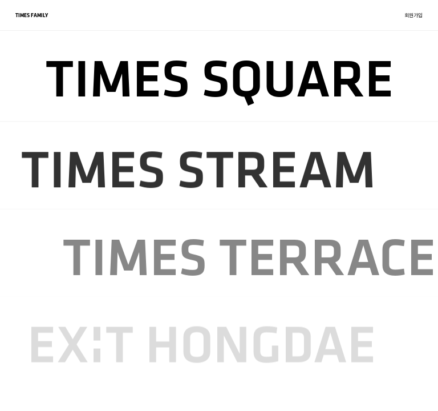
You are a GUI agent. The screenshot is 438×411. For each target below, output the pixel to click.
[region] (219, 205)
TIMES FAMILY (31, 15)
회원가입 (413, 15)
